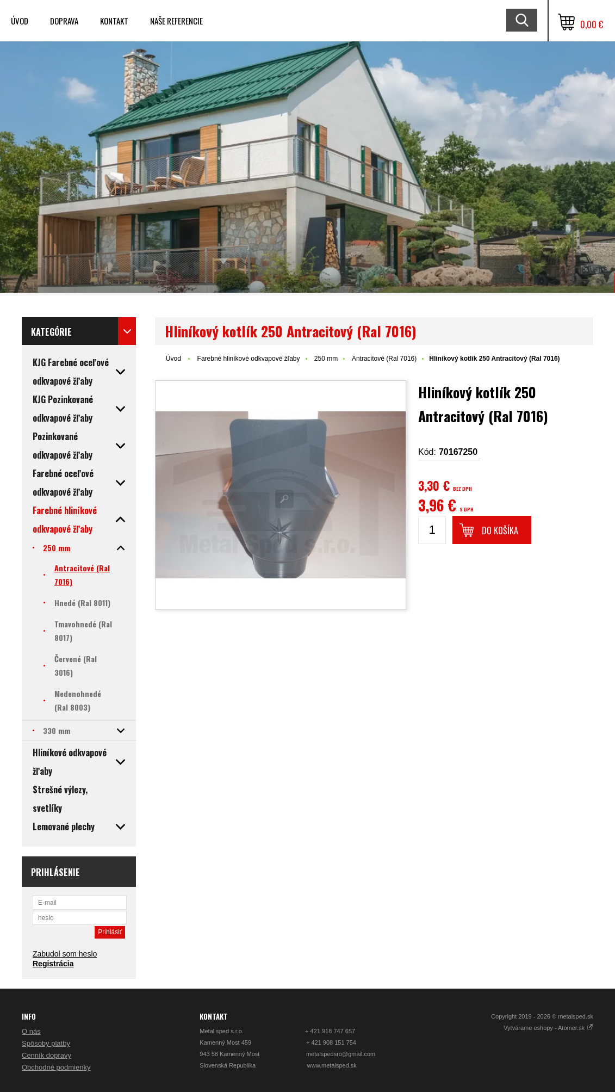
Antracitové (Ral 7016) (384, 358)
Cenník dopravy (46, 1055)
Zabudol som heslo (65, 953)
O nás (31, 1031)
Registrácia (53, 963)
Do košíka (500, 530)
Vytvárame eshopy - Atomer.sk (548, 1028)
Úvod (19, 21)
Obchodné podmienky (56, 1067)
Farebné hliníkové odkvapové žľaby (248, 358)
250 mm (326, 358)
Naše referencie (176, 21)
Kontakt (114, 21)
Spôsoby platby (46, 1043)
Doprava (64, 21)
